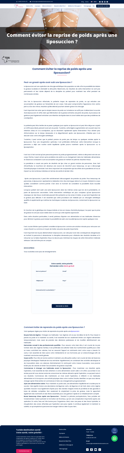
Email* (65, 271)
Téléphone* (39, 281)
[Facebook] (102, 1)
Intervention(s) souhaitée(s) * (45, 290)
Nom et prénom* (41, 271)
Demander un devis (103, 6)
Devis (86, 2)
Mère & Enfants (46, 6)
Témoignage (87, 6)
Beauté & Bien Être (59, 6)
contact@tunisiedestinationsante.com (97, 443)
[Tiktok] (107, 1)
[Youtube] (104, 1)
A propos (37, 6)
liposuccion (75, 331)
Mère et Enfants (64, 437)
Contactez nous (24, 451)
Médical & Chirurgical (74, 6)
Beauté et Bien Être (65, 441)
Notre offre (29, 6)
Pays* (64, 281)
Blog (82, 2)
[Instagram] (100, 1)
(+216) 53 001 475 (91, 437)
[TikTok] (99, 449)
